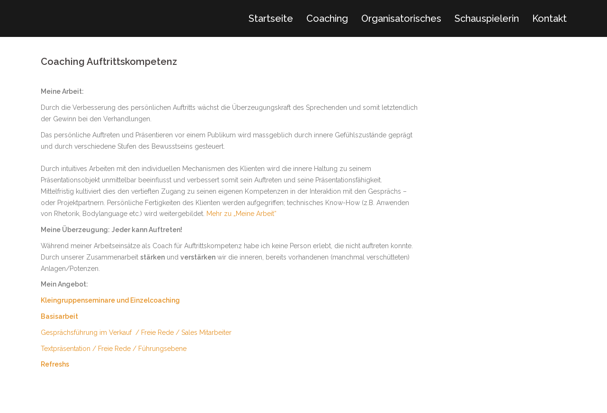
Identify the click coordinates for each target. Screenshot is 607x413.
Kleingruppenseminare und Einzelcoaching (110, 300)
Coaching (327, 18)
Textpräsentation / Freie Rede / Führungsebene (114, 348)
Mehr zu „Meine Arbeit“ (241, 213)
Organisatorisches (401, 18)
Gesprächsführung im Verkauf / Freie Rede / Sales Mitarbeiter (136, 332)
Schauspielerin (487, 18)
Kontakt (549, 18)
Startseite (271, 18)
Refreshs (55, 364)
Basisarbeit (59, 316)
